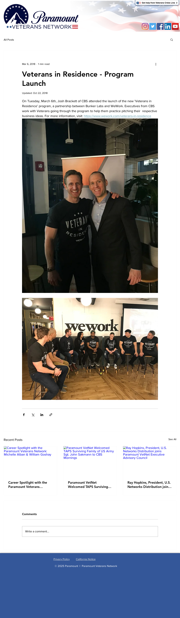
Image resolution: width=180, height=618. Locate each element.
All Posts (9, 39)
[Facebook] (160, 26)
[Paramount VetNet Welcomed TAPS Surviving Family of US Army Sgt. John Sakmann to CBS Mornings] (90, 461)
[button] (171, 39)
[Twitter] (152, 26)
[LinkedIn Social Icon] (167, 26)
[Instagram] (145, 26)
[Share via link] (51, 414)
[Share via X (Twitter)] (33, 414)
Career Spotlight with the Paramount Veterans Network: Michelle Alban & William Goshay (29, 484)
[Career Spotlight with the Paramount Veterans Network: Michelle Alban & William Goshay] (30, 461)
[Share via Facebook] (24, 414)
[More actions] (156, 64)
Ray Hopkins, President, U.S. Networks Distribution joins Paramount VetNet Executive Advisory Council (149, 484)
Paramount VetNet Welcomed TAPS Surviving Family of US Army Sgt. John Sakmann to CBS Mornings (90, 484)
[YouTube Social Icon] (175, 26)
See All (172, 439)
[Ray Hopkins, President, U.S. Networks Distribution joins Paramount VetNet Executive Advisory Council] (149, 461)
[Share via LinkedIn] (42, 414)
